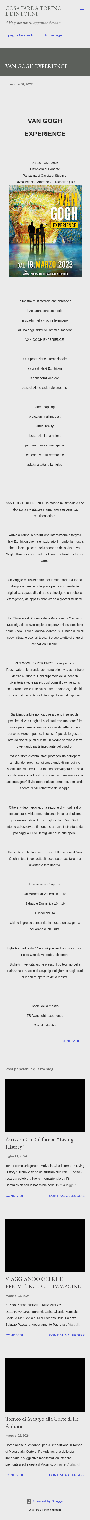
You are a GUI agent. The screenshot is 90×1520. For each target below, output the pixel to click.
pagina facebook (17, 35)
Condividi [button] (70, 1041)
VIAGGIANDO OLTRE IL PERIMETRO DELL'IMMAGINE (43, 1282)
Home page (50, 35)
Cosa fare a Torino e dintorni (33, 11)
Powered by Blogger (45, 1501)
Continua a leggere (67, 1196)
